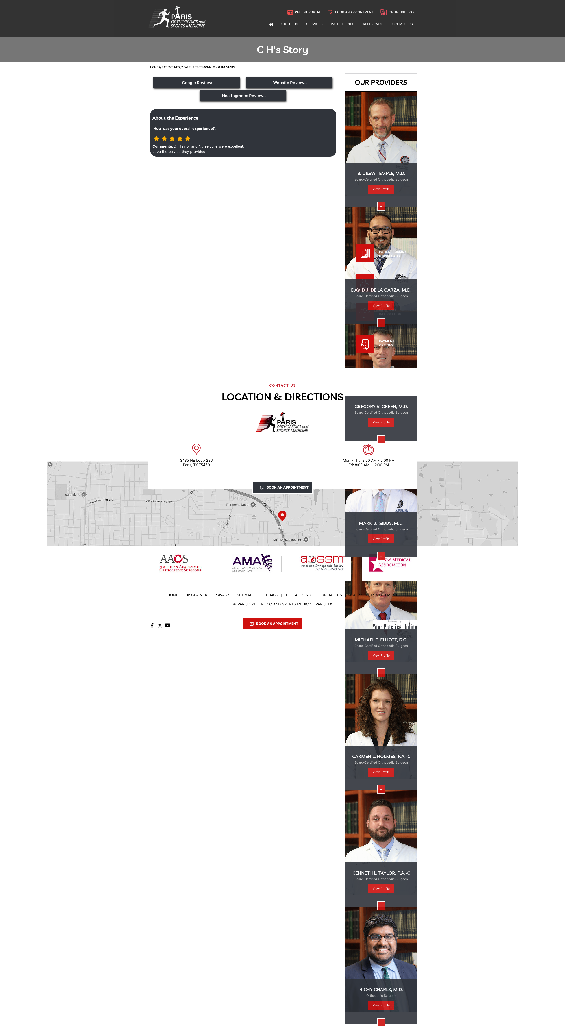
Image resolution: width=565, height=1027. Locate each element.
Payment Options (386, 343)
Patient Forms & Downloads (393, 254)
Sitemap (244, 595)
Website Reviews (290, 82)
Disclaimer (196, 595)
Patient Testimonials (199, 67)
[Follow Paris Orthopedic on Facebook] (152, 626)
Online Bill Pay (402, 12)
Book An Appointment (288, 487)
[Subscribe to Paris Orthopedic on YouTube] (168, 626)
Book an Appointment (354, 12)
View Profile (381, 189)
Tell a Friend (298, 595)
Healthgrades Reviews (244, 95)
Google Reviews (197, 82)
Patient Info (171, 67)
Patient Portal (308, 12)
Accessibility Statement (373, 595)
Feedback (268, 595)
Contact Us (330, 595)
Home (154, 67)
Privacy (222, 595)
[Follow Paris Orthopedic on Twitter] (160, 626)
